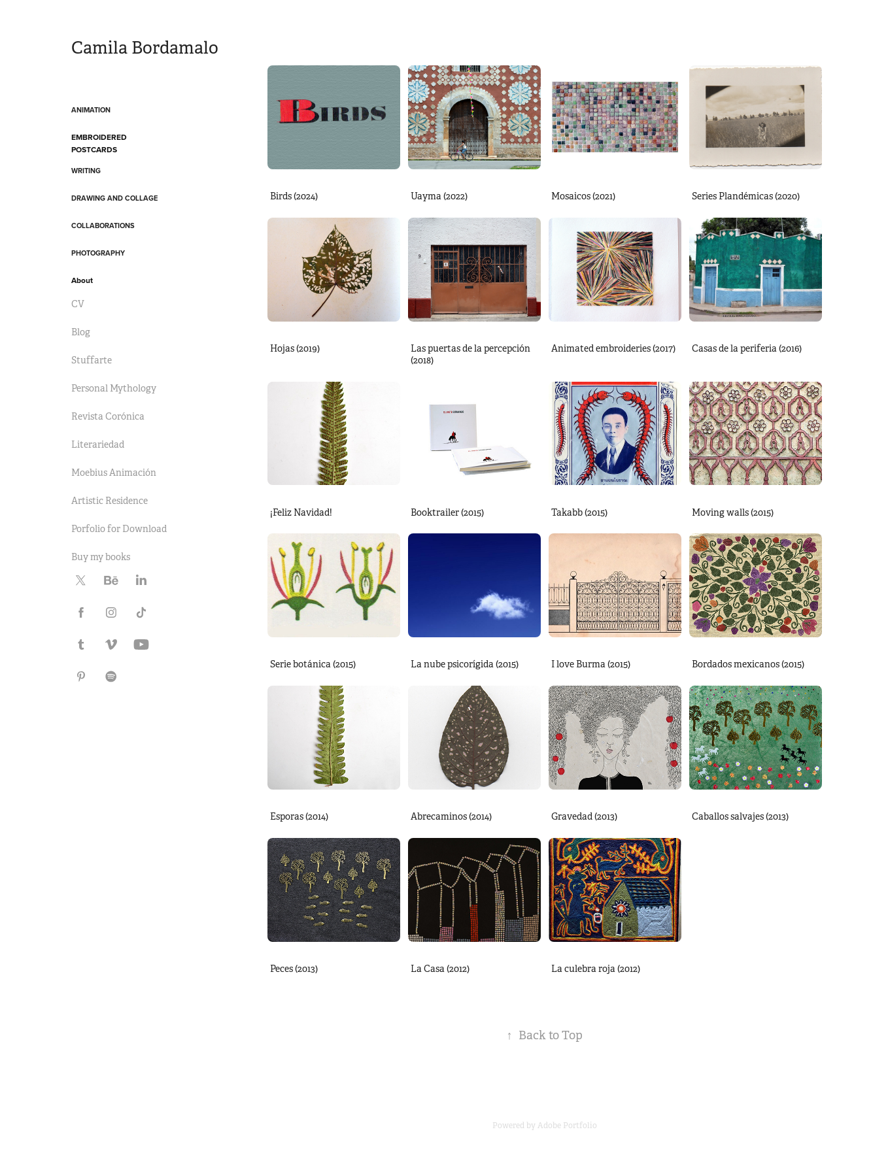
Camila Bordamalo (146, 48)
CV (77, 304)
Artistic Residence (109, 501)
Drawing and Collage (114, 198)
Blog (80, 332)
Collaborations (103, 225)
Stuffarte (91, 360)
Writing (86, 170)
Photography (98, 253)
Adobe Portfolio (567, 1125)
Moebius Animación (113, 472)
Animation (91, 110)
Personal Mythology (113, 388)
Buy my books (100, 557)
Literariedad (97, 444)
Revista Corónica (108, 416)
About (82, 280)
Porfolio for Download (119, 529)
